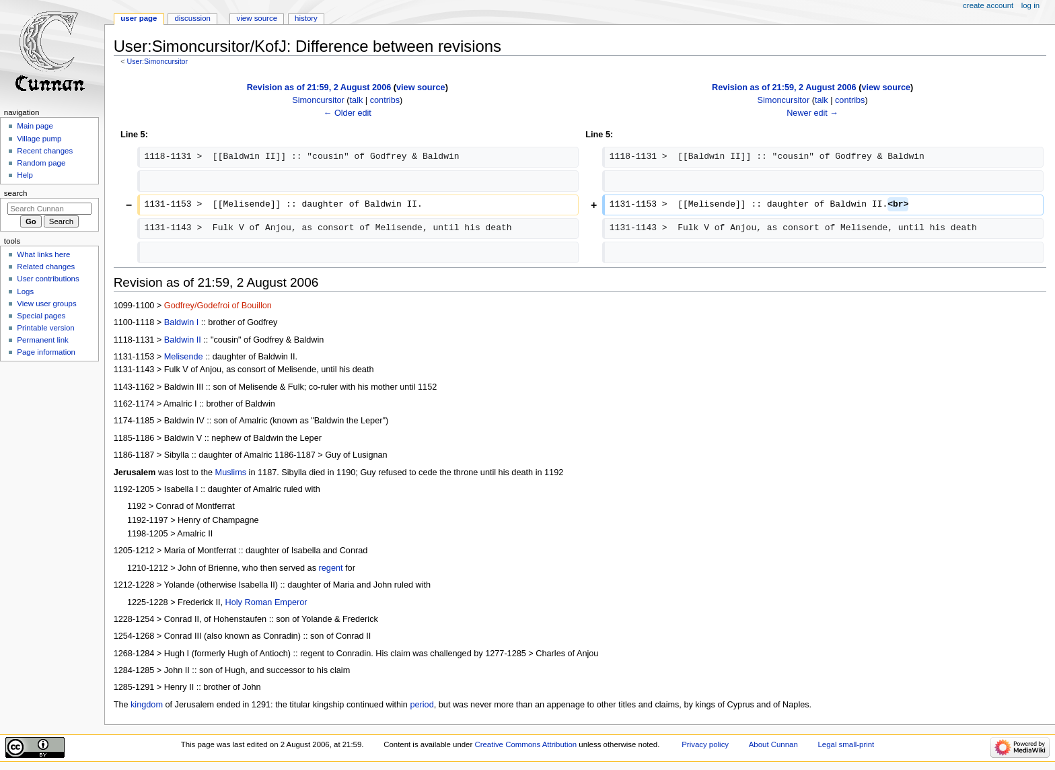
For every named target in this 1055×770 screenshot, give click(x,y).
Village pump (39, 139)
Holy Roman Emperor (266, 602)
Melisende (183, 356)
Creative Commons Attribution (525, 744)
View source (257, 18)
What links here (43, 254)
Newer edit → (812, 113)
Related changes (46, 266)
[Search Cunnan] (49, 209)
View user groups (46, 304)
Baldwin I (181, 322)
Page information (46, 352)
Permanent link (42, 340)
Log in (1030, 5)
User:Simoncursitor (157, 61)
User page (138, 18)
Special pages (41, 316)
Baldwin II (182, 340)
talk (356, 100)
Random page (41, 163)
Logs (25, 291)
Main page (35, 126)
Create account (988, 5)
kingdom (147, 704)
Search (16, 193)
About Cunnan (773, 744)
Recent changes (45, 151)
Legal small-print (845, 744)
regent (331, 568)
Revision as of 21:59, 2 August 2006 (319, 87)
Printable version (45, 328)
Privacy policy (705, 744)
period (421, 704)
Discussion (192, 18)
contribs (385, 100)
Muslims (231, 472)
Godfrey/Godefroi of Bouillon (218, 305)
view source (420, 87)
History (306, 18)
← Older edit (347, 113)
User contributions (48, 279)
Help (25, 175)
